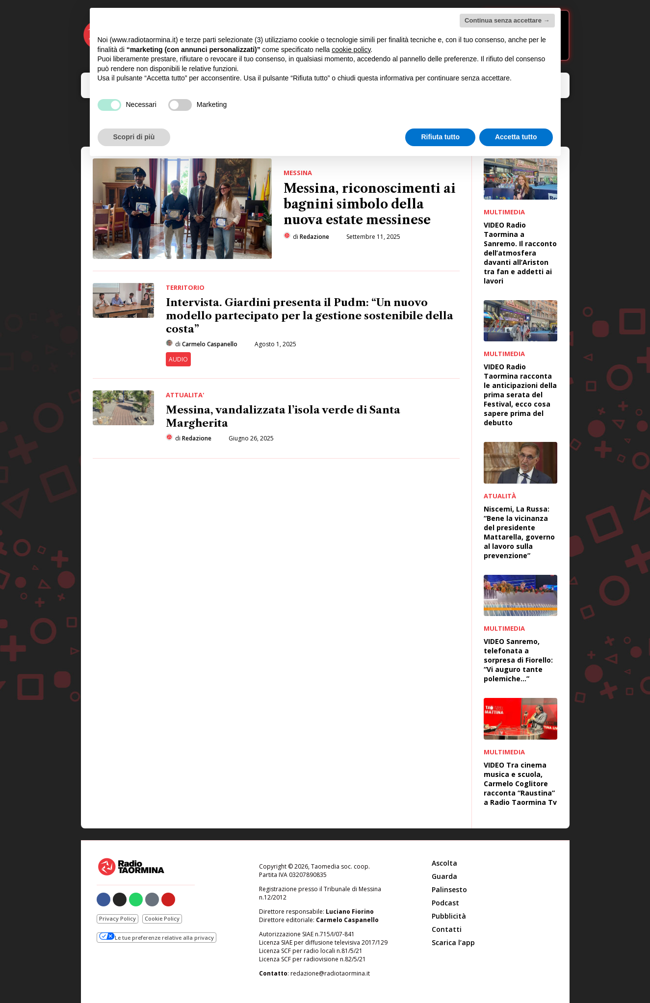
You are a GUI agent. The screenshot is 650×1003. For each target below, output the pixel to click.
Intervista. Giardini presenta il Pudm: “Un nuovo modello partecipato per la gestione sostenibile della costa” (309, 315)
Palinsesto (449, 889)
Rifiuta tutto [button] (440, 137)
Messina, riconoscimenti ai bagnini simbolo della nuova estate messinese (370, 204)
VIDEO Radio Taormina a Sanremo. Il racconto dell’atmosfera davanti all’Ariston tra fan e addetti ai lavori (520, 252)
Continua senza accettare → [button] (507, 20)
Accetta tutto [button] (516, 137)
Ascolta (444, 863)
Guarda (444, 876)
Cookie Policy (162, 918)
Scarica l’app (453, 942)
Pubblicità (449, 916)
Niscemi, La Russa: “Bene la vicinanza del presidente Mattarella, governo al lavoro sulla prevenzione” (519, 532)
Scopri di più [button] (134, 137)
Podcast (445, 902)
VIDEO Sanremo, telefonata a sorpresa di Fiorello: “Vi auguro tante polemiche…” (518, 660)
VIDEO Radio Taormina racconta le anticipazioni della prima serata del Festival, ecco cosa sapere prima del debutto (520, 394)
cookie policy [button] (351, 49)
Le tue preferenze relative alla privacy (156, 936)
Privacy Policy (117, 918)
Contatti (447, 929)
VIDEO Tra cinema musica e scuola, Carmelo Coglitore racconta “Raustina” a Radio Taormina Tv (520, 783)
